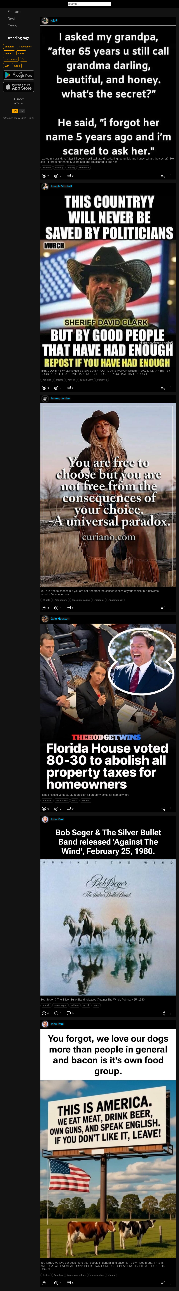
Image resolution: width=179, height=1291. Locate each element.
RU (22, 111)
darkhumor (11, 59)
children (9, 46)
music (21, 52)
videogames (25, 46)
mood (17, 65)
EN (15, 111)
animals (9, 52)
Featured (15, 11)
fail (23, 59)
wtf (7, 65)
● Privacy (19, 98)
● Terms (18, 103)
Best (11, 18)
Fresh (12, 25)
